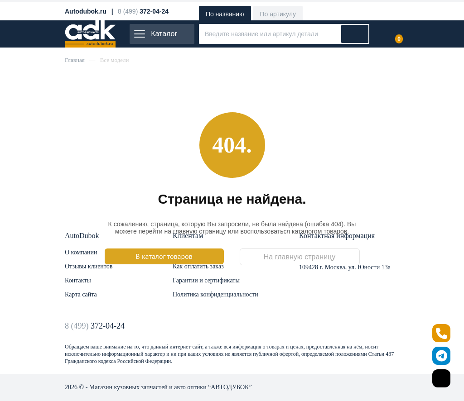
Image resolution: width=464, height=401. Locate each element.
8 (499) (95, 325)
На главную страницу (299, 257)
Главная (75, 60)
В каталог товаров (163, 256)
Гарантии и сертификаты (206, 280)
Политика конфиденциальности (215, 294)
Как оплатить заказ (198, 266)
